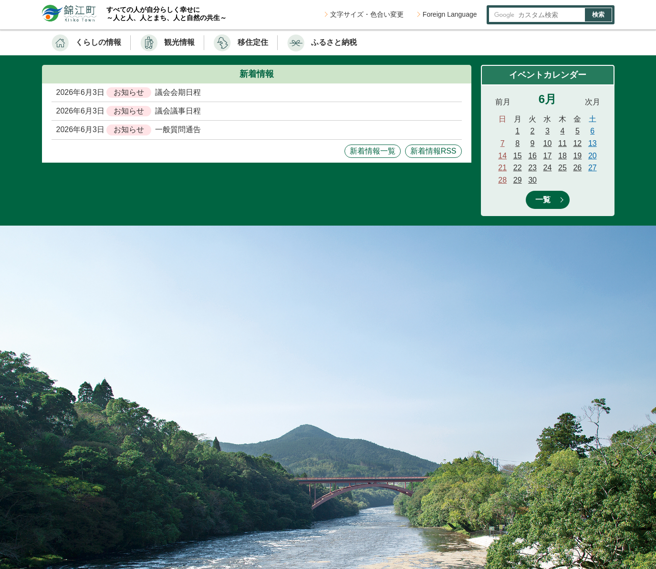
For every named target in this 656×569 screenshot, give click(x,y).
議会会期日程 (178, 92)
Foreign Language (450, 14)
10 (547, 143)
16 (532, 156)
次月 (592, 102)
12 (577, 143)
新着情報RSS (433, 151)
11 (562, 143)
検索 (598, 14)
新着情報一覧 (373, 151)
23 (532, 168)
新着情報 (256, 74)
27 (592, 168)
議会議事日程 (178, 111)
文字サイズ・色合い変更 (367, 14)
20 (592, 156)
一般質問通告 (178, 129)
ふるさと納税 (334, 42)
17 (547, 156)
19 (577, 156)
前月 (502, 102)
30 (532, 180)
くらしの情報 (98, 42)
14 (502, 156)
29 (517, 180)
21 (502, 168)
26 (577, 168)
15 (517, 156)
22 (517, 168)
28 (502, 180)
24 (547, 168)
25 (562, 168)
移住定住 (253, 42)
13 (592, 143)
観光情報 (179, 42)
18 (562, 156)
